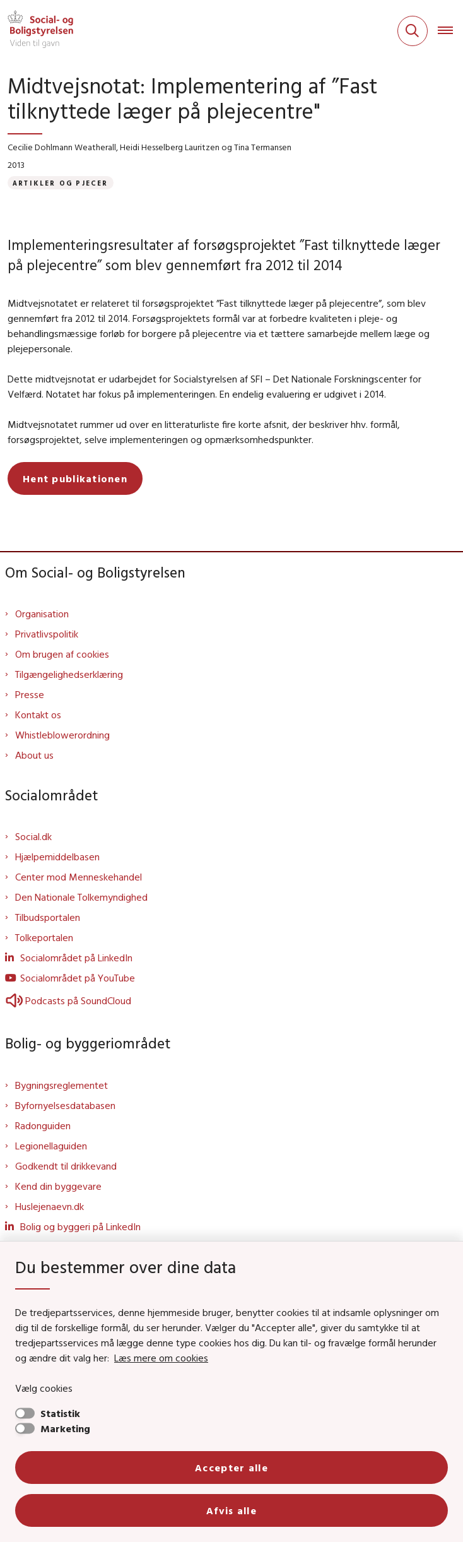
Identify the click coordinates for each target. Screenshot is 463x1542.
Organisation (42, 613)
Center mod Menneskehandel (78, 876)
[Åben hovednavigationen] (450, 30)
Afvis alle (231, 1510)
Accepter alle (231, 1467)
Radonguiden (43, 1125)
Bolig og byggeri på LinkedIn (80, 1226)
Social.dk (33, 836)
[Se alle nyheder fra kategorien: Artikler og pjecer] (61, 182)
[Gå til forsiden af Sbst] (36, 31)
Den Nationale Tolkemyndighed (81, 897)
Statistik (60, 1413)
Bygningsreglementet (61, 1085)
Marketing (65, 1428)
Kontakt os (38, 714)
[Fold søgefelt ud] (412, 31)
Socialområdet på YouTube (77, 977)
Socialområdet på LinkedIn (76, 957)
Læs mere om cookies (161, 1357)
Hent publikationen (75, 478)
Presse (29, 694)
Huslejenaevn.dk (49, 1206)
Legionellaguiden (51, 1145)
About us (34, 755)
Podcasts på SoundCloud (68, 1000)
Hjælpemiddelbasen (57, 856)
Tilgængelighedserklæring (69, 674)
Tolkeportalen (44, 937)
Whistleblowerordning (62, 734)
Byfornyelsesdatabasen (65, 1105)
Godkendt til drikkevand (66, 1165)
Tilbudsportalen (47, 917)
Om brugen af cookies (62, 654)
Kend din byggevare (58, 1186)
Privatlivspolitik (46, 633)
